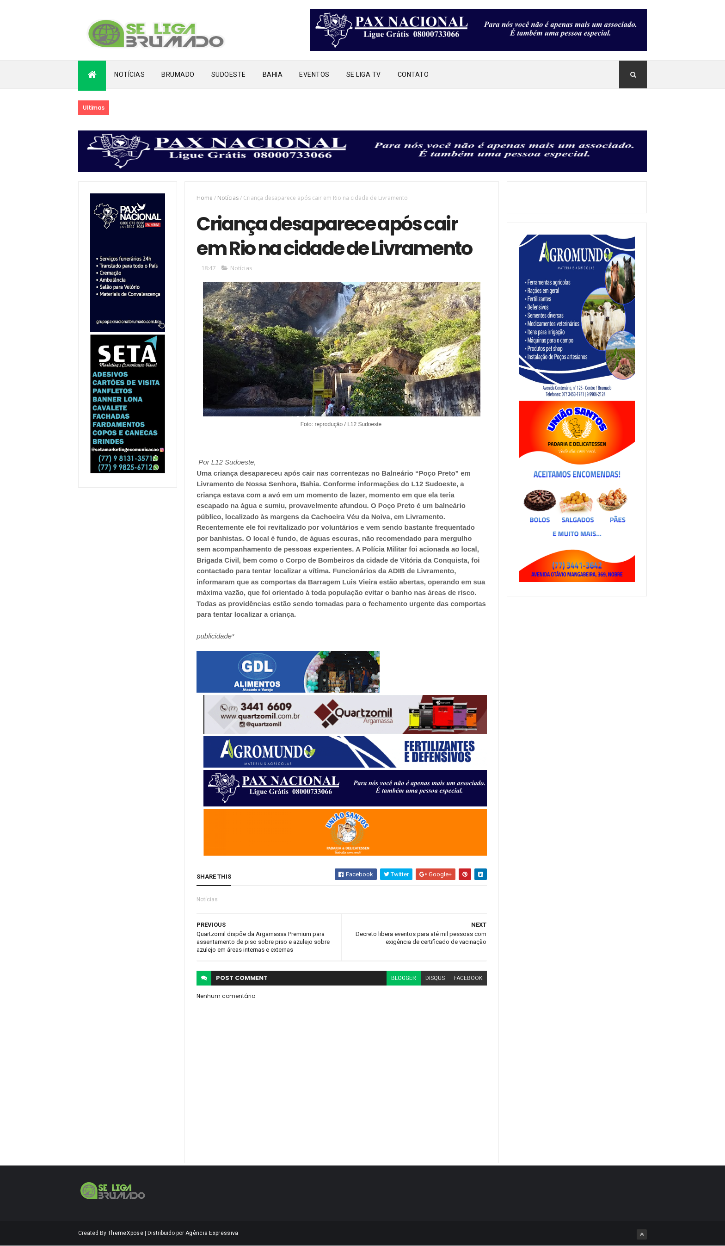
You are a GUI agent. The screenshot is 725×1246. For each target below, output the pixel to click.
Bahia (273, 74)
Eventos (314, 74)
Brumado (178, 74)
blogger (403, 978)
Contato (413, 74)
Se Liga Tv (363, 74)
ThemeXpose (125, 1233)
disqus (435, 978)
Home (205, 198)
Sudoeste (228, 74)
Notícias (129, 74)
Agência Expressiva (211, 1233)
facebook (468, 978)
